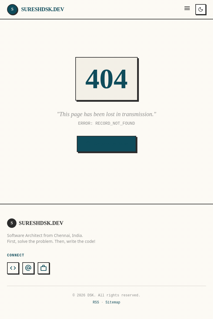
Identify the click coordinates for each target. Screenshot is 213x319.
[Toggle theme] (200, 9)
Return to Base (106, 144)
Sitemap (112, 302)
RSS (96, 302)
